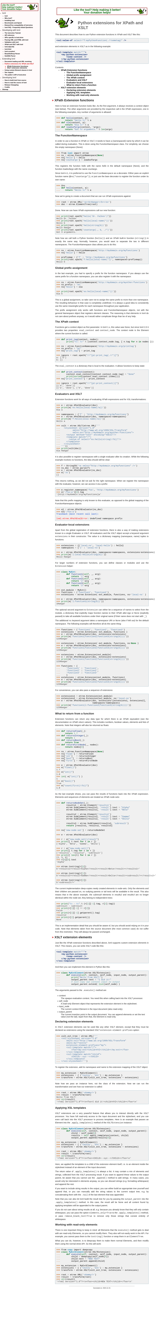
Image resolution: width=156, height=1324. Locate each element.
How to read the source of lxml (16, 82)
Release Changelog (12, 85)
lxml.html (8, 49)
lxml (6, 16)
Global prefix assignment (78, 75)
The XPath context (75, 77)
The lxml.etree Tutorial (13, 33)
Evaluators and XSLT (76, 80)
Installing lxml (10, 20)
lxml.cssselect (10, 51)
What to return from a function (81, 85)
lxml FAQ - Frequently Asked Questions (19, 27)
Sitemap (5, 89)
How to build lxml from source (15, 80)
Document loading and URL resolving (18, 61)
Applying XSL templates (78, 92)
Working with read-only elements (82, 95)
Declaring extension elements (81, 90)
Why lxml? (8, 18)
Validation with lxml (12, 42)
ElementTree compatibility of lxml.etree (19, 25)
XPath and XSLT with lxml (14, 44)
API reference (9, 35)
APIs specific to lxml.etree (14, 37)
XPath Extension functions (17, 66)
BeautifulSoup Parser (12, 53)
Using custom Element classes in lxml (18, 70)
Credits (7, 87)
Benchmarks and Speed (13, 23)
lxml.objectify (9, 47)
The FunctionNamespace (78, 72)
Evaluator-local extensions (79, 82)
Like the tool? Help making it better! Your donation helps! (12, 7)
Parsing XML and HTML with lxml (16, 40)
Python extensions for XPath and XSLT (19, 64)
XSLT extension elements (17, 68)
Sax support (9, 72)
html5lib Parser (10, 56)
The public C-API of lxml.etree (15, 75)
